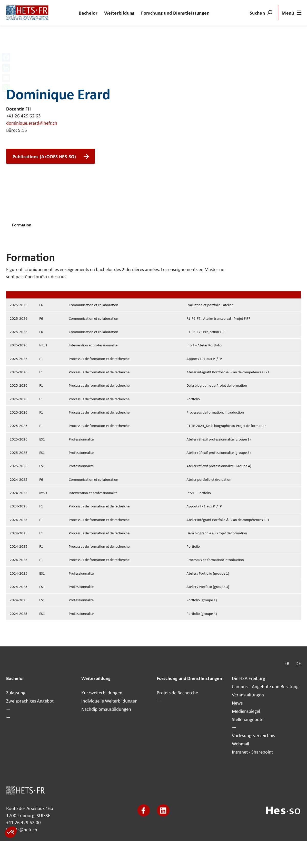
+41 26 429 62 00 (23, 822)
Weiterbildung (119, 12)
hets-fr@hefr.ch (21, 829)
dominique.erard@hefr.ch (31, 122)
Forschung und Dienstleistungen (175, 12)
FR (286, 663)
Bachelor (88, 12)
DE (298, 663)
